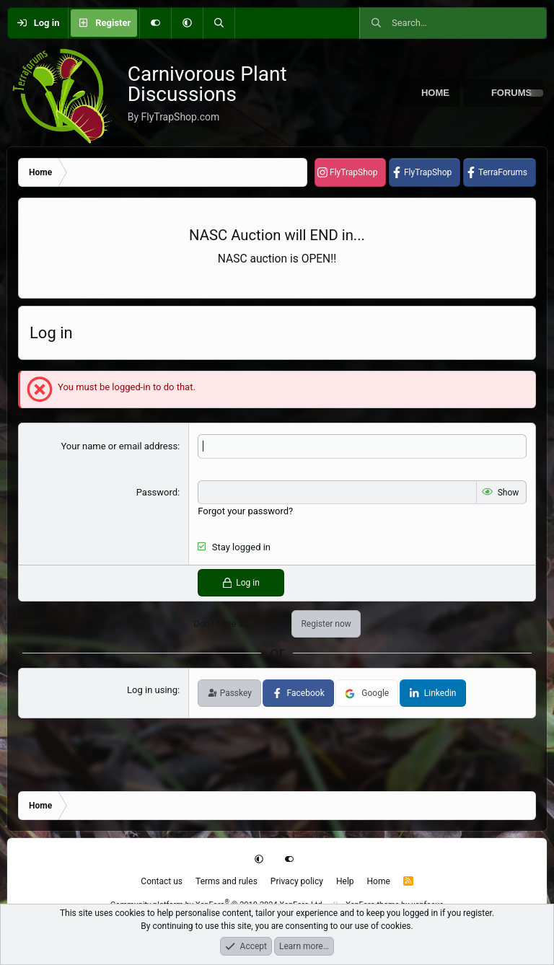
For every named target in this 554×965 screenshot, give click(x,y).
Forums (511, 92)
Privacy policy (297, 881)
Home (435, 92)
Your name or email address (119, 446)
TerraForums (502, 172)
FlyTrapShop (353, 172)
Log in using (152, 689)
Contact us (162, 881)
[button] (187, 23)
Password (156, 492)
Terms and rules (226, 881)
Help (345, 881)
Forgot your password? (245, 511)
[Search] (218, 23)
